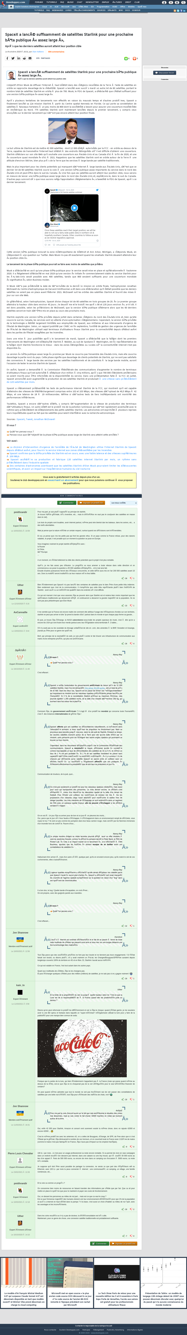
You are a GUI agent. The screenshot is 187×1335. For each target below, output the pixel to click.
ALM (56, 7)
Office (122, 7)
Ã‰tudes (117, 2)
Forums (39, 2)
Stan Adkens (38, 53)
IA (51, 7)
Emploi (105, 2)
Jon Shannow (20, 938)
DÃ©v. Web (83, 7)
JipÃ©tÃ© (20, 656)
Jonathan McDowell (44, 421)
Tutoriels (51, 2)
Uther (20, 590)
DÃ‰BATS (112, 10)
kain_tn (20, 991)
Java (74, 7)
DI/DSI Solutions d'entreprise (27, 7)
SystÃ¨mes (142, 7)
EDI (92, 7)
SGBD (114, 7)
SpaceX (21, 421)
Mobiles (131, 7)
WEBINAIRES (57, 10)
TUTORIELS (39, 10)
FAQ (62, 2)
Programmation (103, 7)
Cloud (44, 7)
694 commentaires (56, 54)
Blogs (70, 2)
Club (137, 2)
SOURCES (101, 10)
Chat (79, 2)
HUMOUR (136, 10)
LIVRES (68, 10)
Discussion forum (164, 73)
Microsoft (65, 7)
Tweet (29, 421)
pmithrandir (20, 518)
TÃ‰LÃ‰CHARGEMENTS (84, 10)
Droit (128, 2)
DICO (127, 10)
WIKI (121, 10)
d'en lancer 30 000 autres (95, 694)
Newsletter (92, 2)
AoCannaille (20, 618)
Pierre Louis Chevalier (20, 1159)
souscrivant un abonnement (63, 482)
